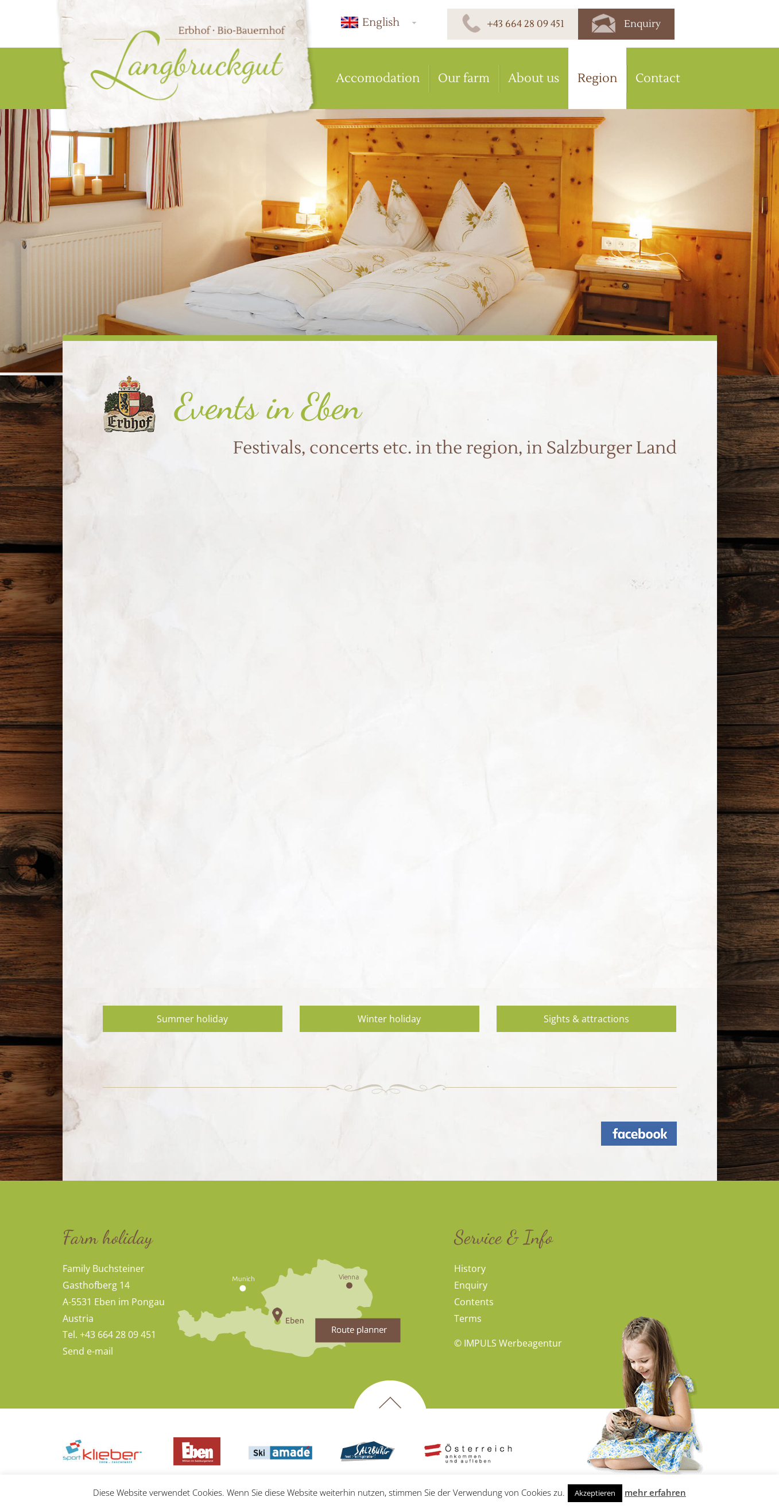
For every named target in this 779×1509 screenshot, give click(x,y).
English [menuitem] (381, 22)
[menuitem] (376, 22)
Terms (468, 1318)
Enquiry (470, 1285)
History (470, 1268)
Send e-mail (88, 1351)
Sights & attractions (586, 1019)
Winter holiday (389, 1019)
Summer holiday (192, 1019)
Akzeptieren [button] (595, 1493)
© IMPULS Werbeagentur (508, 1343)
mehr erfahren (655, 1492)
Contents (474, 1301)
